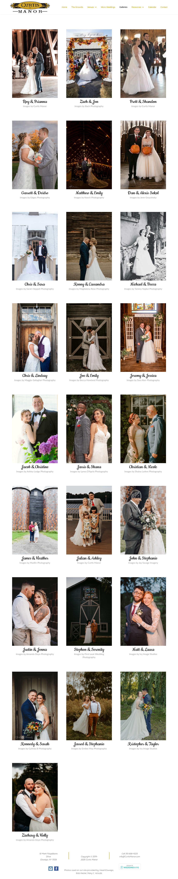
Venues (90, 7)
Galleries (123, 7)
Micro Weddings (108, 7)
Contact (163, 7)
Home (64, 7)
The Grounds (77, 7)
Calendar (152, 7)
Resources (136, 7)
